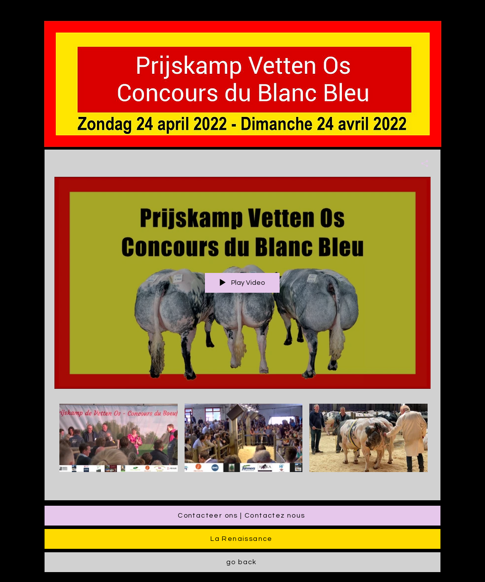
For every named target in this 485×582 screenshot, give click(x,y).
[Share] (421, 163)
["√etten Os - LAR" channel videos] (242, 445)
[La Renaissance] (242, 539)
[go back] (242, 562)
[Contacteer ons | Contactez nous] (242, 516)
